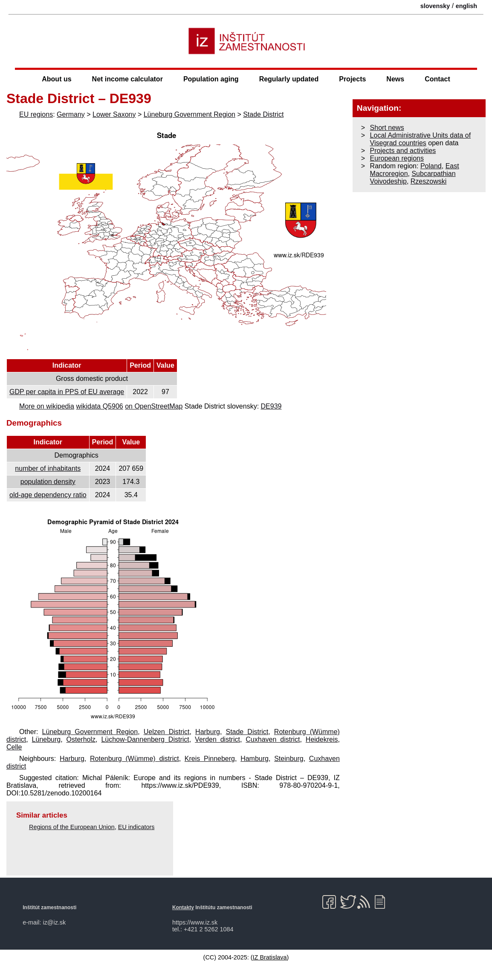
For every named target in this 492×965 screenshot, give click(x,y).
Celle (14, 747)
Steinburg (289, 758)
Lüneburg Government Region (189, 114)
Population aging (211, 79)
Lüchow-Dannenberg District (145, 739)
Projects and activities (403, 150)
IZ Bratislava (270, 957)
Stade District (263, 114)
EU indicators (136, 827)
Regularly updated (289, 79)
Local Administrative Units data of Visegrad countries (420, 139)
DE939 (271, 406)
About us (56, 79)
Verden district (217, 739)
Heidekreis (322, 739)
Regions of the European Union (72, 827)
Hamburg (254, 758)
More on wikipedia (46, 406)
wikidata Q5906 (99, 406)
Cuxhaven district (273, 739)
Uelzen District (167, 731)
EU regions (36, 114)
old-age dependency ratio (48, 494)
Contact (437, 79)
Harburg (207, 731)
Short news (387, 127)
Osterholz (81, 739)
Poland (431, 166)
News (395, 79)
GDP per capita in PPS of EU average (66, 391)
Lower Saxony (114, 114)
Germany (71, 114)
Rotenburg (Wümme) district (134, 758)
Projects (352, 79)
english (466, 6)
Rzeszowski (428, 181)
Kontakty (183, 907)
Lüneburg (46, 739)
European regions (397, 158)
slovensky (435, 6)
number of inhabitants (48, 468)
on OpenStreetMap (153, 406)
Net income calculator (127, 79)
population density (47, 481)
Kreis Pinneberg (210, 758)
